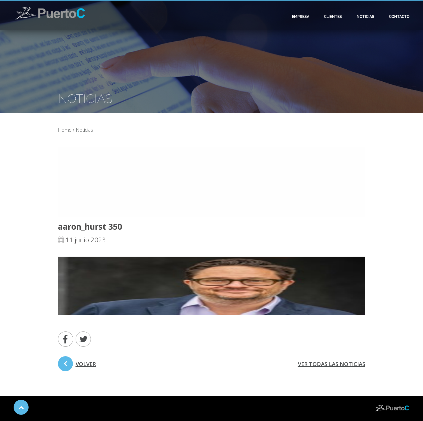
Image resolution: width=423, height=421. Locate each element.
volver (77, 365)
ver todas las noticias (331, 364)
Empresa (300, 16)
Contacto (399, 16)
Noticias (365, 16)
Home (65, 130)
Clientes (333, 16)
